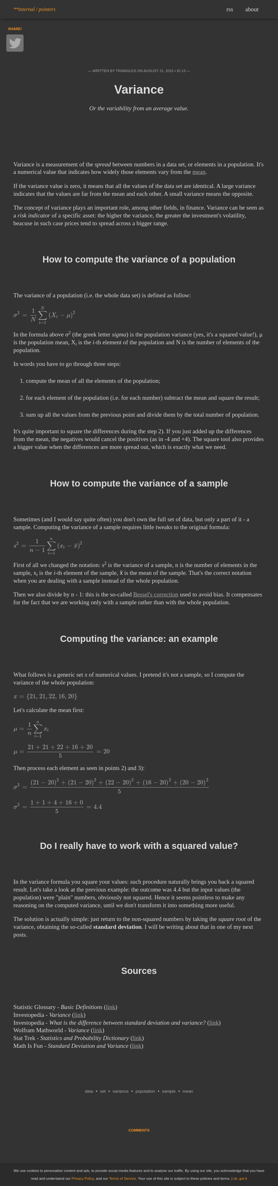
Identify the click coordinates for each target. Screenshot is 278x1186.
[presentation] (45, 315)
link (110, 1007)
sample (169, 1091)
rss (229, 9)
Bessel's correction (155, 594)
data (89, 1091)
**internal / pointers (35, 9)
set (103, 1091)
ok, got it (240, 1178)
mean (199, 172)
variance (121, 1091)
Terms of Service (122, 1178)
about (252, 9)
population (145, 1091)
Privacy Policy (83, 1178)
